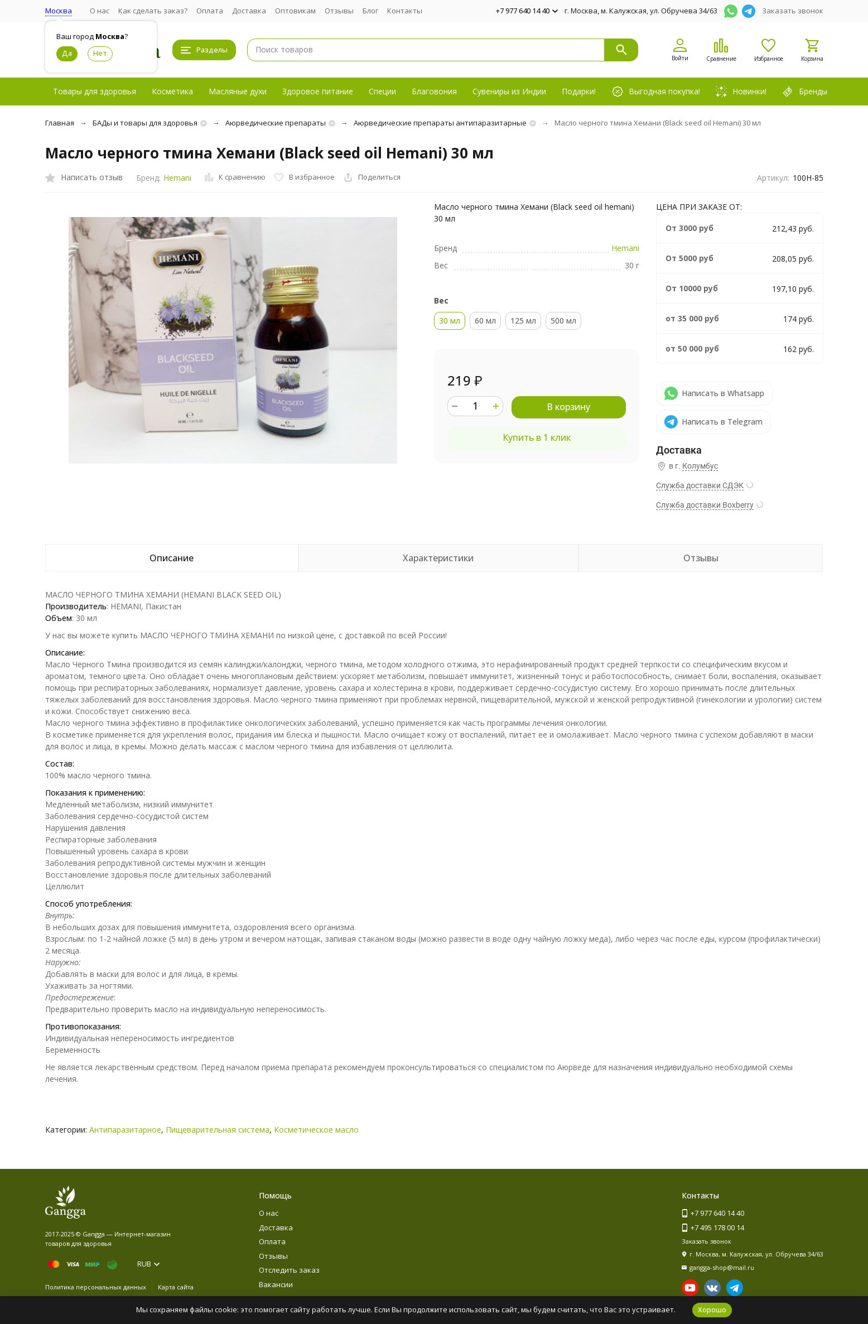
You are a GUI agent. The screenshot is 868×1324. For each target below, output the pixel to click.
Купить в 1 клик (537, 437)
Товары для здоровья (94, 91)
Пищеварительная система (217, 1129)
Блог (370, 11)
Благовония (434, 91)
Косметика (172, 91)
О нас (99, 11)
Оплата (209, 11)
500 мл (563, 320)
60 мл (485, 320)
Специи (382, 91)
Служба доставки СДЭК (700, 485)
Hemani (177, 177)
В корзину (568, 407)
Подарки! (579, 91)
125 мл (523, 320)
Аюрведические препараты (275, 123)
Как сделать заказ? (152, 11)
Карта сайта (176, 1287)
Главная (59, 123)
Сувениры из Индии (509, 91)
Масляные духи (238, 91)
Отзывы (339, 11)
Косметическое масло (316, 1129)
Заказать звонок (792, 11)
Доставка (249, 11)
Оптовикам (295, 11)
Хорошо (712, 1309)
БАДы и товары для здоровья (145, 123)
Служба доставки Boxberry (705, 504)
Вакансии (276, 1284)
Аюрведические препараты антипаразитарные (440, 123)
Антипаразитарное (125, 1129)
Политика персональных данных (95, 1287)
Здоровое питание (317, 91)
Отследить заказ (289, 1270)
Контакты (404, 11)
